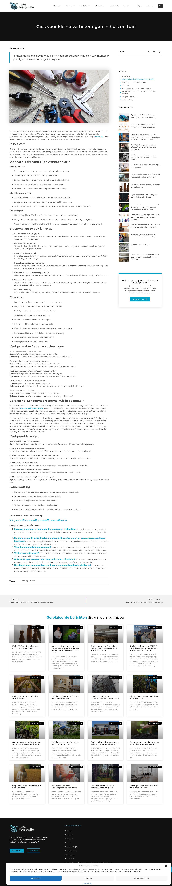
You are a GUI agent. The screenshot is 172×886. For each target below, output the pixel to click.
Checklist (125, 85)
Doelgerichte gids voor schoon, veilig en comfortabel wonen (105, 743)
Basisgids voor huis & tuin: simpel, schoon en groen (102, 786)
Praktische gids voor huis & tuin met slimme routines (66, 743)
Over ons (57, 6)
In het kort (126, 76)
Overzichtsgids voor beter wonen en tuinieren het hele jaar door (145, 743)
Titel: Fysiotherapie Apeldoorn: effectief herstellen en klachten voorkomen (143, 147)
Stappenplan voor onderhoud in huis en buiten (26, 786)
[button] (166, 866)
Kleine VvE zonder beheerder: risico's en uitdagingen (25, 647)
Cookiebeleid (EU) (71, 847)
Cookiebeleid (87, 883)
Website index (70, 859)
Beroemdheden (71, 851)
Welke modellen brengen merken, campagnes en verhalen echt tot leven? (144, 157)
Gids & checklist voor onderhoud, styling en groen (144, 697)
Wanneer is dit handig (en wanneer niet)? (138, 79)
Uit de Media (85, 6)
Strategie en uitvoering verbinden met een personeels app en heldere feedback (146, 217)
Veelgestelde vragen (130, 97)
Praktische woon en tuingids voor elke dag (25, 697)
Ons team (70, 6)
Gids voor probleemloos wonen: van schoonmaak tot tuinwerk (26, 743)
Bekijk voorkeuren (141, 878)
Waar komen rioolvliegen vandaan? (32, 547)
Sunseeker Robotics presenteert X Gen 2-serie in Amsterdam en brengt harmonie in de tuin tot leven (146, 207)
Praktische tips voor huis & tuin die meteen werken (65, 697)
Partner (69, 839)
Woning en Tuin (16, 48)
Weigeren (88, 878)
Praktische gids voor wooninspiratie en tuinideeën (64, 786)
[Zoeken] (160, 6)
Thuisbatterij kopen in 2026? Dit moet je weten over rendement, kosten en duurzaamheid (144, 648)
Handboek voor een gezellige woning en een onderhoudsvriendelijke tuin (53, 565)
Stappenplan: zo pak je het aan (134, 82)
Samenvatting (127, 100)
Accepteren (35, 878)
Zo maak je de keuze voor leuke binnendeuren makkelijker (45, 529)
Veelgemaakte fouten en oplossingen (136, 88)
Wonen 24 (98, 136)
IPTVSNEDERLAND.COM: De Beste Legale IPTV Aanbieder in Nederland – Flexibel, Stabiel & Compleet (146, 137)
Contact (114, 6)
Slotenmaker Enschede (140, 245)
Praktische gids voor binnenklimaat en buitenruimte (105, 697)
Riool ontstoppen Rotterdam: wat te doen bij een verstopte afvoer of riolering (145, 257)
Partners (100, 6)
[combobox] (147, 6)
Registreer (127, 6)
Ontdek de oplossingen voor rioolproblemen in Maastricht (44, 559)
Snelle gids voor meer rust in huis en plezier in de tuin (145, 786)
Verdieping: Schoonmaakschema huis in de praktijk (138, 92)
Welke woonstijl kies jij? (26, 553)
